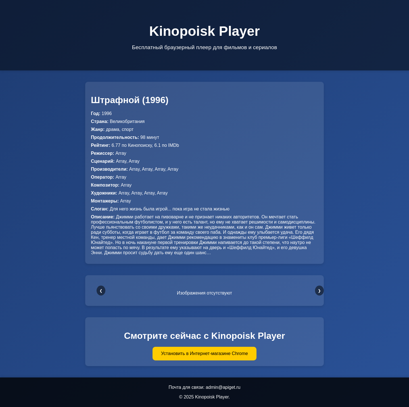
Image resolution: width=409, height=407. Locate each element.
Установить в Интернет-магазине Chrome (204, 353)
